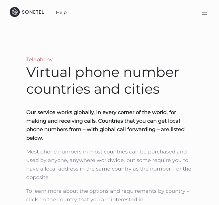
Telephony (39, 59)
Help (61, 12)
